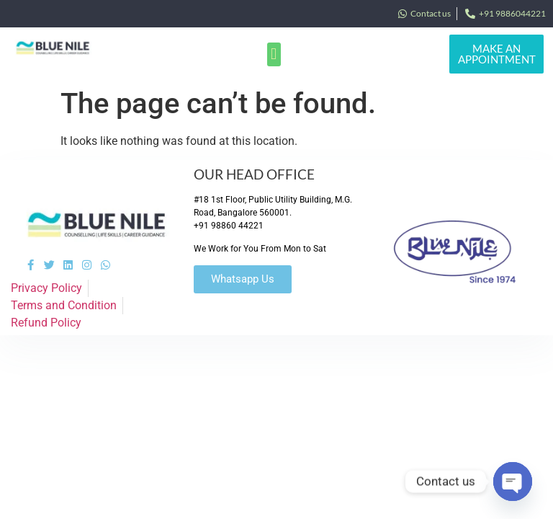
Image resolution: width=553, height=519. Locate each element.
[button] (274, 54)
